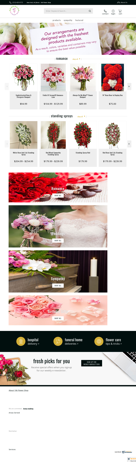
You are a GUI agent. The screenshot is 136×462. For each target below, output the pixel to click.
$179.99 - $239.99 (53, 159)
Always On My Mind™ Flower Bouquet (83, 94)
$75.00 (112, 101)
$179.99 (83, 159)
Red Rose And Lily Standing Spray (112, 152)
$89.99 (83, 101)
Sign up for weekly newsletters (92, 283)
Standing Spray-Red (83, 151)
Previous (7, 84)
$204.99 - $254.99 (23, 159)
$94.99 (23, 101)
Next (129, 84)
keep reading (28, 329)
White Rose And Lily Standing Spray (23, 152)
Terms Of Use (86, 460)
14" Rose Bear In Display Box (112, 93)
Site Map (122, 460)
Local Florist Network (110, 460)
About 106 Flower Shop (18, 310)
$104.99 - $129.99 (53, 101)
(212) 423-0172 (17, 2)
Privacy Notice (97, 460)
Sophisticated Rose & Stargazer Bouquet (23, 94)
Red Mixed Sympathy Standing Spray (53, 152)
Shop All (75, 57)
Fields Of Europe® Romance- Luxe (53, 94)
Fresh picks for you (51, 284)
